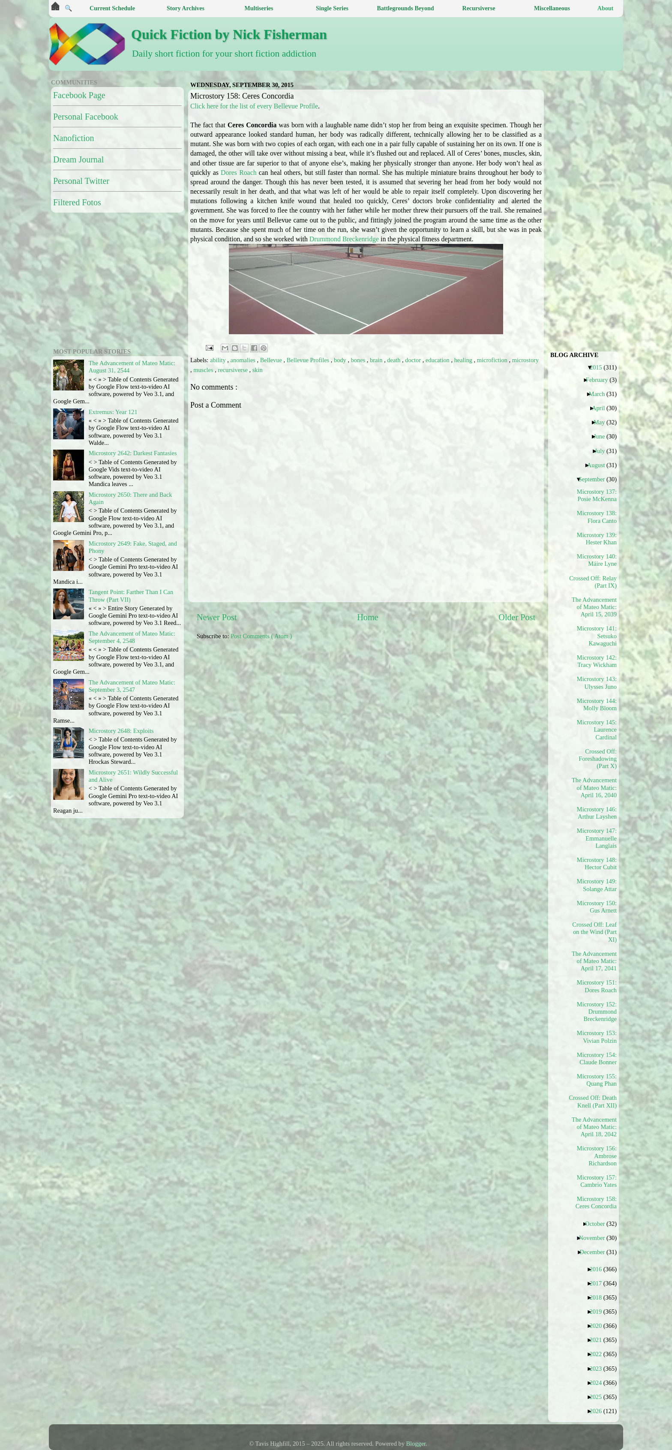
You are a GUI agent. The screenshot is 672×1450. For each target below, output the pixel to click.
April (601, 408)
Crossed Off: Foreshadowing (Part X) (598, 759)
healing (464, 360)
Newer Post (217, 617)
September (595, 479)
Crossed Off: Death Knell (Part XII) (594, 1101)
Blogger (416, 1443)
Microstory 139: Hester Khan (597, 538)
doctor (413, 360)
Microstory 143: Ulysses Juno (597, 682)
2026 (599, 1411)
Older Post (516, 617)
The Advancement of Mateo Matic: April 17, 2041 (594, 961)
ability (218, 360)
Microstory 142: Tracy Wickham (597, 661)
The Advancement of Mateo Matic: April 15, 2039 (594, 607)
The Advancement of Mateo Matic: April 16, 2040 (594, 788)
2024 (599, 1382)
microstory (525, 360)
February (600, 379)
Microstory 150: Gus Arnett (597, 907)
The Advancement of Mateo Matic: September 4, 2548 (132, 637)
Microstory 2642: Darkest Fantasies (133, 453)
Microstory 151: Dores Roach (597, 986)
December (595, 1252)
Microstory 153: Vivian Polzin (597, 1037)
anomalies (244, 360)
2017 (599, 1283)
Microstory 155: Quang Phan (597, 1080)
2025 (599, 1396)
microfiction (493, 360)
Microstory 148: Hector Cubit (597, 863)
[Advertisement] (404, 706)
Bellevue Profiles (309, 360)
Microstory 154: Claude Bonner (597, 1058)
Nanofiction (73, 138)
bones (359, 360)
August (599, 465)
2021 (599, 1339)
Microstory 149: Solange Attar (597, 885)
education (438, 360)
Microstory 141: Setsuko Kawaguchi (597, 636)
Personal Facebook (85, 116)
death (394, 360)
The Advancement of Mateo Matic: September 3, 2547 (132, 686)
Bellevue (272, 360)
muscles (204, 369)
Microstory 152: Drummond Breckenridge (597, 1012)
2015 (599, 367)
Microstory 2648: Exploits (121, 730)
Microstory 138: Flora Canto (597, 517)
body (341, 360)
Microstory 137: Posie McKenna (597, 495)
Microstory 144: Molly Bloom (597, 704)
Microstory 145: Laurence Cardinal (597, 730)
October (598, 1223)
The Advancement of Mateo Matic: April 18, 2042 (594, 1127)
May (602, 422)
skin (257, 369)
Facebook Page (79, 95)
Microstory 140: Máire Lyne (597, 560)
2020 (599, 1325)
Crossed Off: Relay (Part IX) (594, 582)
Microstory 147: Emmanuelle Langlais (597, 838)
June (602, 436)
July (603, 450)
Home (367, 617)
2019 (599, 1311)
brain (377, 360)
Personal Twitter (81, 181)
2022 (599, 1354)
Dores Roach (238, 172)
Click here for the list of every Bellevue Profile (254, 106)
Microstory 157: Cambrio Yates (597, 1181)
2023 (599, 1368)
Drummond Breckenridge (344, 239)
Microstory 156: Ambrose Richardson (597, 1156)
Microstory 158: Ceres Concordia (596, 1202)
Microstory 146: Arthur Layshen (597, 813)
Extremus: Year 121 (113, 411)
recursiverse (233, 369)
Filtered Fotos (77, 202)
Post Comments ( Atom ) (261, 636)
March (600, 393)
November (595, 1237)
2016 (599, 1269)
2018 (599, 1297)
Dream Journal (78, 159)
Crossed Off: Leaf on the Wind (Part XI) (594, 932)
